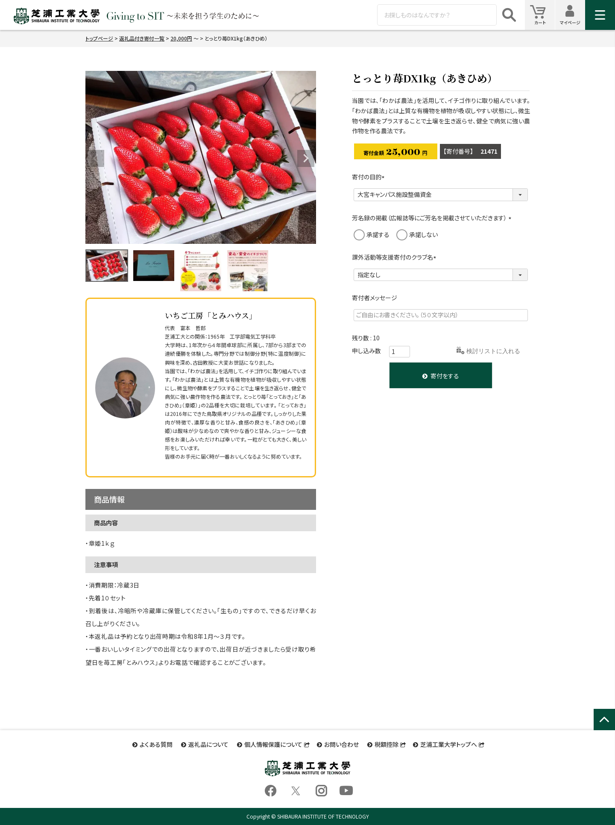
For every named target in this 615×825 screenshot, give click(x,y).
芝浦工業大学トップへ (448, 744)
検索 (509, 15)
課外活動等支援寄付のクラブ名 (395, 257)
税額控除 (386, 744)
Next (305, 158)
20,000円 (181, 38)
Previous (95, 158)
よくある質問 (156, 744)
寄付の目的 (369, 177)
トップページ (99, 38)
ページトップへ (604, 728)
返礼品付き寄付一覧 (141, 38)
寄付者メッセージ (374, 297)
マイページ (572, 15)
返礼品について (208, 744)
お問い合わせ (341, 744)
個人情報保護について (273, 744)
